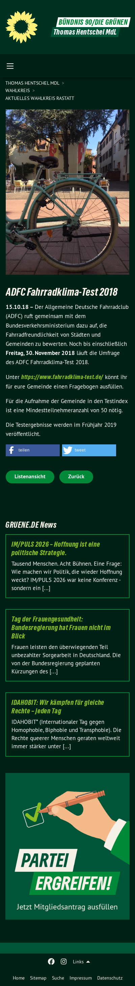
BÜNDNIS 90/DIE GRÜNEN (93, 22)
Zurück (76, 476)
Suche (58, 978)
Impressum (81, 978)
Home (19, 978)
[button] (33, 450)
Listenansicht (30, 476)
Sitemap (38, 978)
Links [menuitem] (78, 962)
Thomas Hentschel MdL (32, 83)
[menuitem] (19, 978)
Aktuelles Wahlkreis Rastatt (39, 98)
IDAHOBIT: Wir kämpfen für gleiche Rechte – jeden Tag (57, 706)
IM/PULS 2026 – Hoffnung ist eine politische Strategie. (55, 548)
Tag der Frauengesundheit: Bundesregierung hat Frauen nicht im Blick (61, 627)
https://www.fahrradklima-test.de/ (62, 376)
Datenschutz (110, 978)
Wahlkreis (18, 90)
